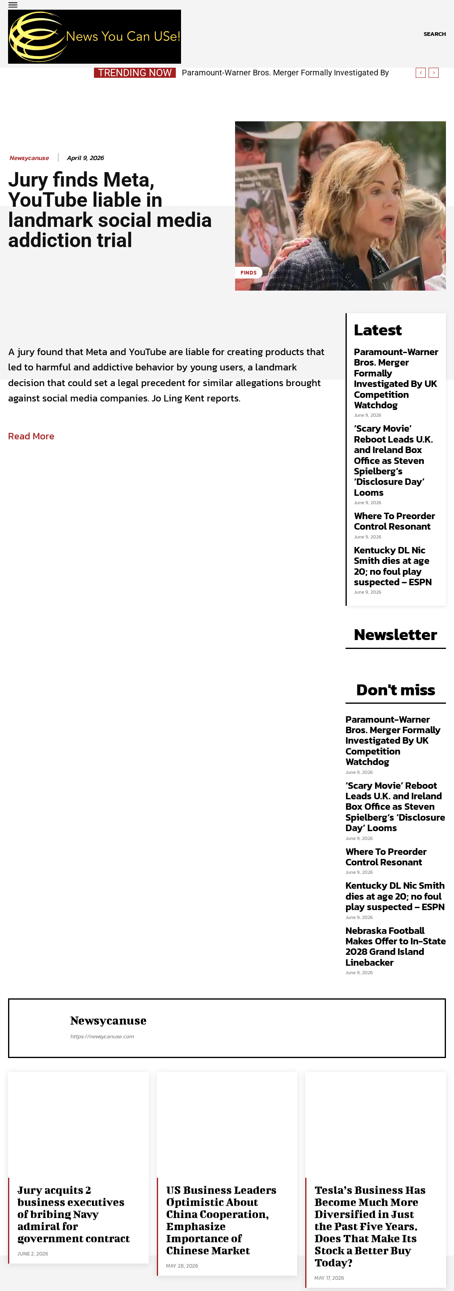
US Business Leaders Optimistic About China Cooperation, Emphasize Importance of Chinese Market (220, 1201)
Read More (31, 436)
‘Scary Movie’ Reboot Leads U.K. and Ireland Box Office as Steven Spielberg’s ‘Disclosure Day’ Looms (393, 458)
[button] (435, 34)
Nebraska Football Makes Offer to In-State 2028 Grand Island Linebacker (396, 939)
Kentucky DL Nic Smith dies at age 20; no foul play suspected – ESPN (393, 563)
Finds (248, 273)
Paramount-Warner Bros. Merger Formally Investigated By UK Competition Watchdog (396, 376)
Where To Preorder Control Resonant (394, 518)
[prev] (421, 73)
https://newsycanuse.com (102, 1029)
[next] (434, 73)
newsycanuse (29, 158)
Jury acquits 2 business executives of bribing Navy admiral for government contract (75, 1196)
